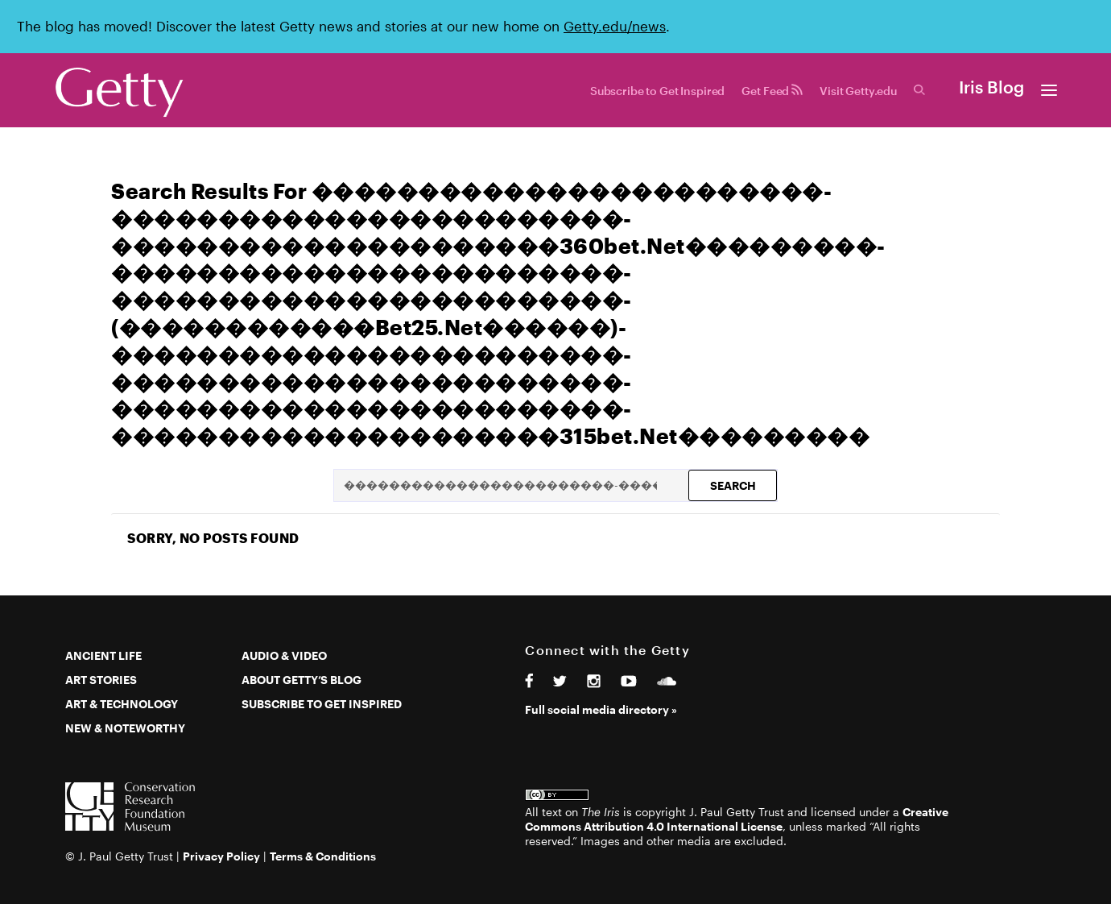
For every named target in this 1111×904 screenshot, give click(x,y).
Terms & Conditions (323, 856)
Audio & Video (284, 655)
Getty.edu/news (615, 26)
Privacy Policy (221, 856)
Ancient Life (103, 655)
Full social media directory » (601, 709)
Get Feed (772, 90)
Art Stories (101, 679)
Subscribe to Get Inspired (657, 90)
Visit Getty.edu (858, 90)
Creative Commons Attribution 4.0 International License (736, 819)
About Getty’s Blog (301, 679)
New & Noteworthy (125, 728)
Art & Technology (121, 704)
